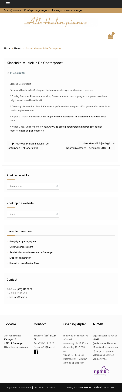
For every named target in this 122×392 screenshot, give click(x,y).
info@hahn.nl (20, 297)
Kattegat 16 (10, 339)
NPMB (96, 339)
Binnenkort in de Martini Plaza (24, 263)
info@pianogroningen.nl (38, 10)
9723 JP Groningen (13, 343)
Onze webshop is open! (21, 247)
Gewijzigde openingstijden (23, 241)
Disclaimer (39, 387)
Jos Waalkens (108, 387)
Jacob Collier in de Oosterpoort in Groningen (31, 252)
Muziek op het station (20, 258)
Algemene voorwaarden (19, 387)
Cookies (51, 387)
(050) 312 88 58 (14, 10)
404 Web (78, 387)
